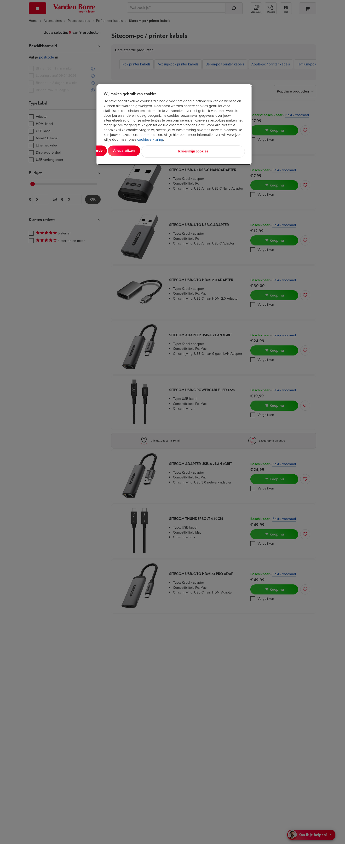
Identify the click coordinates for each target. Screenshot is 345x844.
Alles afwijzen (165, 150)
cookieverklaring (150, 139)
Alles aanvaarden (123, 150)
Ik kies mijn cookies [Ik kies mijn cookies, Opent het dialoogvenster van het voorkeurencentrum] (223, 150)
